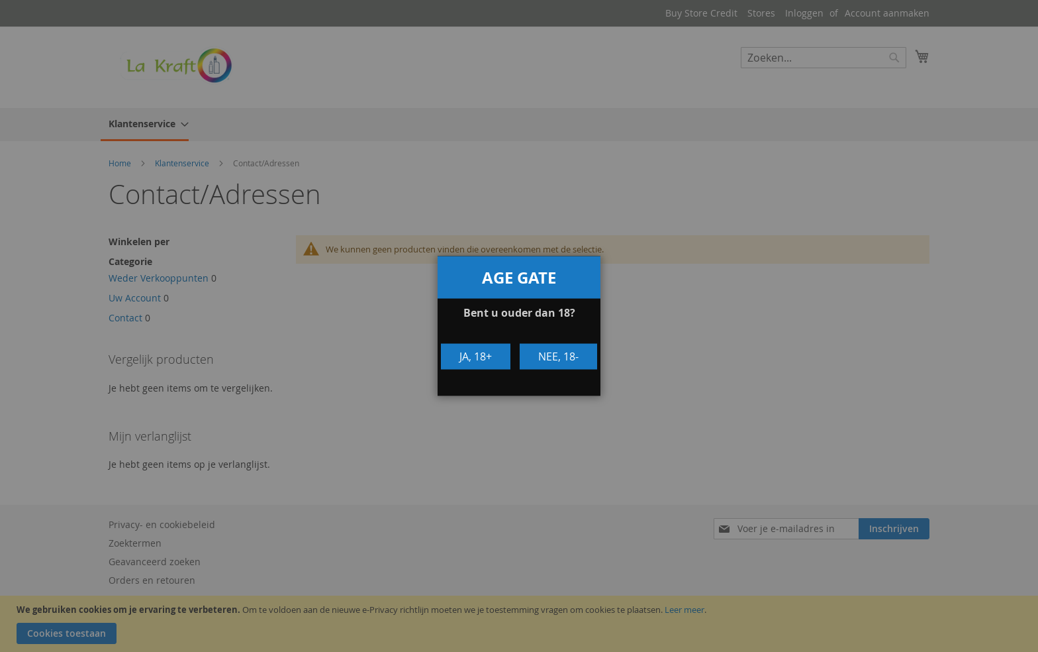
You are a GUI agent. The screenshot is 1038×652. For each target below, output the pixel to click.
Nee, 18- (558, 356)
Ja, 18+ (475, 356)
